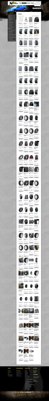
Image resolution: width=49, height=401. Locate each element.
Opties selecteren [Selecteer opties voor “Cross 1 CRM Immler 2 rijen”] (36, 255)
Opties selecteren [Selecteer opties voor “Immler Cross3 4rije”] (25, 306)
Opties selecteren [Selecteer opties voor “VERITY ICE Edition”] (20, 125)
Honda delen (10, 19)
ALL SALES (26, 370)
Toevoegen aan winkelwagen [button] (21, 27)
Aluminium (10, 25)
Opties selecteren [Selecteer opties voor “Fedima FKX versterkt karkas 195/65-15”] (25, 256)
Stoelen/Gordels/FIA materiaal (11, 27)
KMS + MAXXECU (11, 22)
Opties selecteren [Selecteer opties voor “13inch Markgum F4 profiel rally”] (36, 27)
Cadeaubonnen (26, 372)
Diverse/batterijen (11, 31)
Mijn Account (32, 0)
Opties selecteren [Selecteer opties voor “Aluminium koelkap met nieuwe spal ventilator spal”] (20, 294)
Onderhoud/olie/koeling (28, 385)
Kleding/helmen (27, 383)
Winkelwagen (36, 0)
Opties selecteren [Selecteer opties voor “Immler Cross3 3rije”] (20, 306)
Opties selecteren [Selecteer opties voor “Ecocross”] (30, 75)
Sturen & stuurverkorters (12, 40)
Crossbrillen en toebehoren (28, 381)
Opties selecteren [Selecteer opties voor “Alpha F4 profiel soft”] (20, 216)
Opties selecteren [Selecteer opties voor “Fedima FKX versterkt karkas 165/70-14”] (20, 256)
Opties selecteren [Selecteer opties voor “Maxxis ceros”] (30, 293)
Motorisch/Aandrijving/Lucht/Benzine (12, 34)
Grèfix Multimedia (35, 381)
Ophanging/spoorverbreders (12, 37)
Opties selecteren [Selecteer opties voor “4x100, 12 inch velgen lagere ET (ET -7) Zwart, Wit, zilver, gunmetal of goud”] (20, 231)
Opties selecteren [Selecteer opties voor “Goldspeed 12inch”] (30, 229)
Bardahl (10, 16)
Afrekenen (40, 0)
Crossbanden (10, 28)
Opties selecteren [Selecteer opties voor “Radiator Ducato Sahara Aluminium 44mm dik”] (36, 306)
